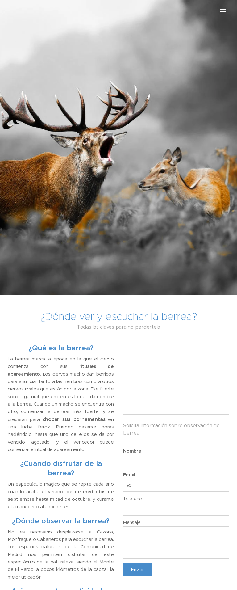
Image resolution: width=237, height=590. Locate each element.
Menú (223, 11)
